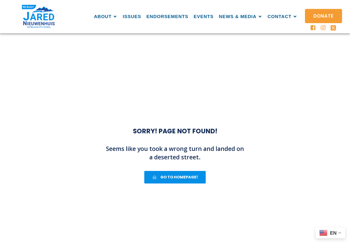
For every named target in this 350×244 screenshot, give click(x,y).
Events (204, 16)
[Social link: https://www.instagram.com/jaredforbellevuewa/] (323, 28)
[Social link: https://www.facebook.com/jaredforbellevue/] (313, 28)
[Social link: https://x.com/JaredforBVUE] (334, 28)
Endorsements (167, 16)
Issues (132, 16)
